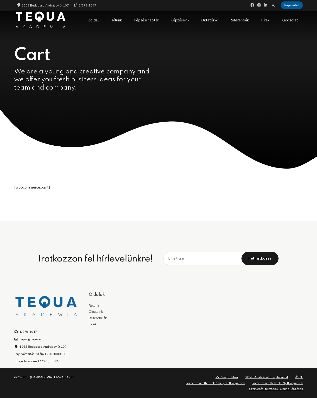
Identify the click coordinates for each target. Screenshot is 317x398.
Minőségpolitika (227, 377)
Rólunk (116, 20)
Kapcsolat (289, 20)
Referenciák (239, 20)
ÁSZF (299, 377)
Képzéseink (180, 20)
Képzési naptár (146, 20)
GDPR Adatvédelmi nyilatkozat (266, 377)
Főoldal (92, 20)
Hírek (265, 20)
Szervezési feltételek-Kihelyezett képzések (215, 383)
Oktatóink (209, 20)
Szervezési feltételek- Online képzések (276, 389)
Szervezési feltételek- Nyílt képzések (277, 383)
